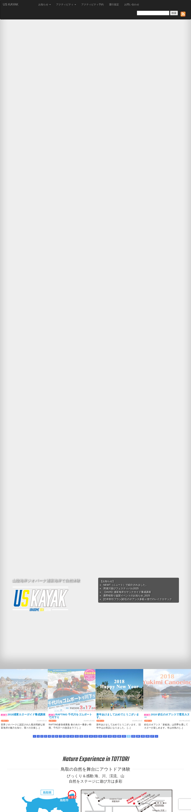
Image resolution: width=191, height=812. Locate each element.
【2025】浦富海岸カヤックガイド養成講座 (127, 592)
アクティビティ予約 (92, 4)
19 (114, 736)
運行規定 (114, 4)
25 (143, 736)
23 (133, 736)
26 (147, 736)
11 (77, 736)
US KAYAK (10, 4)
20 (119, 736)
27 (152, 736)
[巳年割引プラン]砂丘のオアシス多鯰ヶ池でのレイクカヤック (137, 599)
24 (138, 736)
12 (81, 736)
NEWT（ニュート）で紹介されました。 (125, 584)
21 (124, 736)
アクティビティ (66, 4)
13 (86, 736)
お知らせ (44, 4)
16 (100, 736)
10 (72, 736)
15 (95, 736)
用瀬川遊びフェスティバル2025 (121, 588)
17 (105, 736)
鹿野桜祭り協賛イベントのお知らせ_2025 (126, 595)
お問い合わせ (131, 4)
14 (91, 736)
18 (110, 736)
